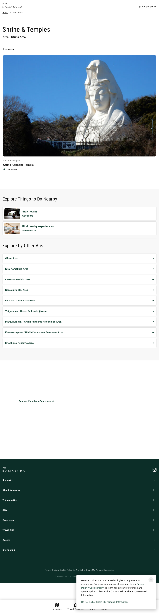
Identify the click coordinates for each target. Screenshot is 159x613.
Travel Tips (79, 530)
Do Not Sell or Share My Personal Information (104, 602)
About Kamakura (79, 490)
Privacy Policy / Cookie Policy (58, 570)
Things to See (79, 500)
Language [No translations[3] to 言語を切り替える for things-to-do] (147, 6)
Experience (79, 520)
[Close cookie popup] (151, 579)
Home (5, 12)
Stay (79, 510)
